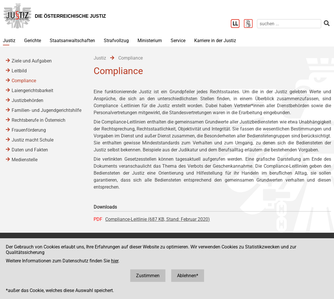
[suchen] (289, 23)
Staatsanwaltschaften (72, 40)
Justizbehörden (27, 100)
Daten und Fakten (30, 150)
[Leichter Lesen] (237, 24)
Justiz (9, 40)
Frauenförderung (29, 130)
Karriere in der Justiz (215, 40)
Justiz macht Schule (32, 140)
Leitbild (19, 71)
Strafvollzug (116, 40)
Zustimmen (148, 275)
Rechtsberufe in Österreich (38, 120)
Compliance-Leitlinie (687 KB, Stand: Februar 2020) (157, 219)
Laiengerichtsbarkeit (32, 90)
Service (178, 40)
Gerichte (32, 40)
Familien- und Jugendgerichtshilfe (46, 110)
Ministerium (149, 40)
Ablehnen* (187, 275)
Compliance (24, 80)
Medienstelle (24, 159)
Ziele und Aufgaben (32, 61)
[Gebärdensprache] (250, 24)
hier (114, 261)
